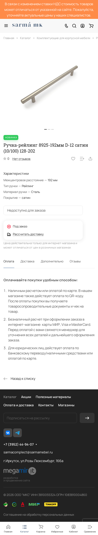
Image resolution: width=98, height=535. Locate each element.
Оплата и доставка (18, 405)
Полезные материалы (53, 397)
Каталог (10, 397)
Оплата (8, 261)
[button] (45, 129)
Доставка (27, 261)
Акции (26, 397)
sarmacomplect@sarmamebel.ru (28, 452)
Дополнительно (52, 261)
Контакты (46, 405)
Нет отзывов (21, 159)
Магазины (66, 405)
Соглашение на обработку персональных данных (38, 514)
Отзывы (75, 261)
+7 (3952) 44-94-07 (18, 444)
